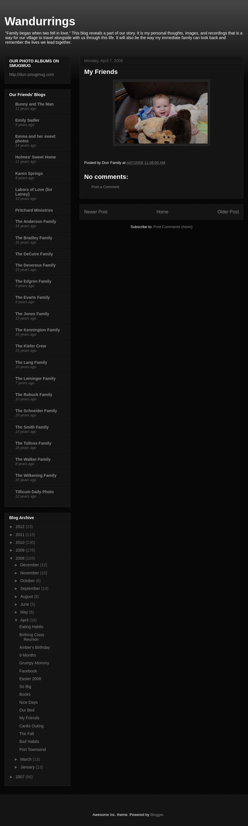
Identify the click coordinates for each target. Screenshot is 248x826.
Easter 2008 (30, 678)
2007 (21, 777)
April (24, 620)
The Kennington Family (37, 330)
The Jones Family (32, 313)
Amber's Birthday (34, 647)
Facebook (28, 671)
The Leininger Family (35, 378)
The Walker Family (32, 459)
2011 (21, 534)
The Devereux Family (35, 265)
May (24, 612)
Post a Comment (105, 187)
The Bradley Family (33, 238)
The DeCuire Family (34, 254)
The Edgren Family (33, 281)
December (30, 565)
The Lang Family (31, 362)
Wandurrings (40, 21)
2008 (21, 558)
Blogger (156, 814)
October (28, 580)
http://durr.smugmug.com (31, 74)
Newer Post (96, 211)
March (26, 759)
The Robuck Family (33, 394)
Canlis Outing (31, 726)
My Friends (29, 718)
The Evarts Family (32, 297)
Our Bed (26, 710)
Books (25, 694)
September (30, 588)
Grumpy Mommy (34, 663)
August (27, 596)
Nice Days (28, 702)
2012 (21, 526)
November (30, 573)
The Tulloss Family (33, 443)
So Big (25, 686)
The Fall (26, 733)
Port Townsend (32, 749)
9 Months (27, 655)
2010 (21, 542)
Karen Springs (29, 173)
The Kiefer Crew (30, 346)
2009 (21, 550)
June (25, 604)
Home (163, 211)
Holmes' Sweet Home (35, 157)
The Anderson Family (35, 221)
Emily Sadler (27, 120)
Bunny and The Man (34, 104)
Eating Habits (31, 626)
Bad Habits (29, 741)
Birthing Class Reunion (31, 637)
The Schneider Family (36, 410)
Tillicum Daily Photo (34, 492)
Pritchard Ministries (34, 210)
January (28, 767)
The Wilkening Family (36, 475)
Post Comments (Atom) (172, 227)
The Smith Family (32, 427)
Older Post (228, 211)
